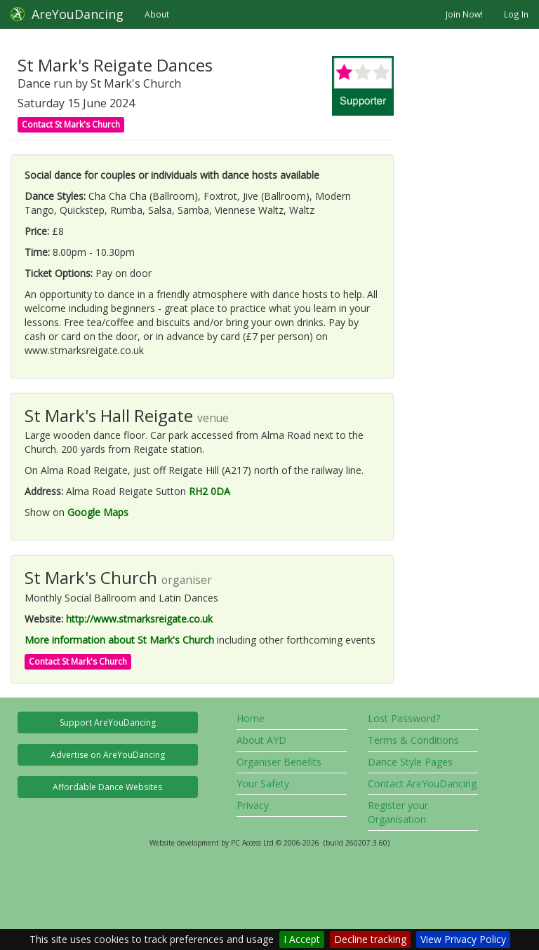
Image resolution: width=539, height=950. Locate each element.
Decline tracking (370, 939)
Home (251, 718)
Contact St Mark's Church (71, 124)
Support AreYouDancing (108, 722)
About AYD (261, 740)
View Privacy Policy (463, 939)
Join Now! (464, 14)
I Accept (302, 939)
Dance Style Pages (410, 761)
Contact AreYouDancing (422, 783)
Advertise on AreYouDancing (108, 755)
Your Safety (263, 783)
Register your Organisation (398, 812)
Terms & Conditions (413, 740)
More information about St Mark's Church (119, 639)
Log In (516, 14)
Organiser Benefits (279, 761)
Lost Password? (404, 718)
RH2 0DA (209, 491)
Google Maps (97, 512)
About (157, 14)
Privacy (253, 805)
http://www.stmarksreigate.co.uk (139, 618)
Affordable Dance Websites (107, 787)
